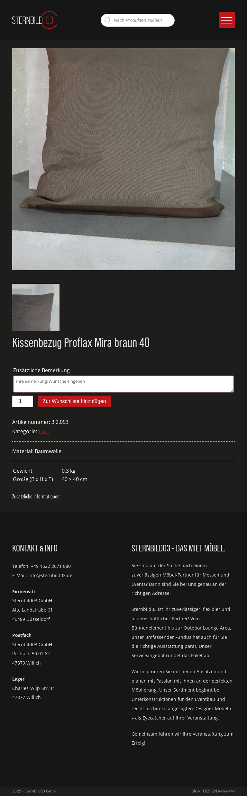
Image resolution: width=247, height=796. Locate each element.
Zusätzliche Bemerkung (42, 370)
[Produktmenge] (22, 401)
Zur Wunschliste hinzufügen (74, 401)
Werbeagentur (226, 791)
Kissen (43, 431)
